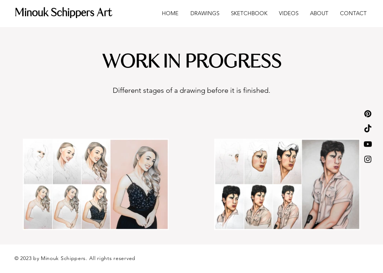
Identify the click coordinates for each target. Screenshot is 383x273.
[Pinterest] (368, 113)
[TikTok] (368, 129)
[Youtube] (368, 144)
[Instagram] (368, 159)
